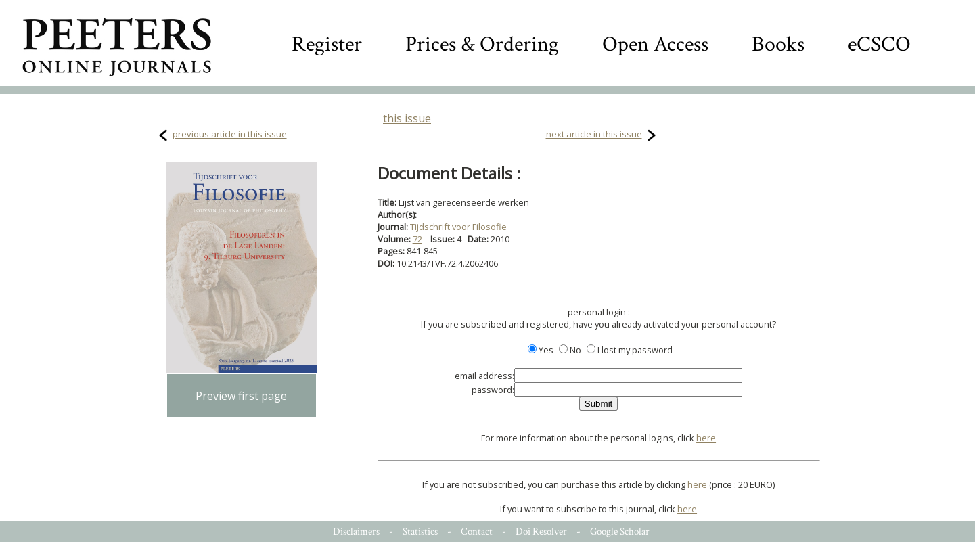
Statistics (420, 531)
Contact (477, 531)
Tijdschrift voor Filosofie (458, 227)
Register (327, 44)
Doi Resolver (541, 531)
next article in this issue (594, 134)
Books (778, 44)
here (706, 438)
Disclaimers (356, 531)
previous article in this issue (230, 134)
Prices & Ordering (482, 44)
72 (417, 239)
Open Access (655, 44)
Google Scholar (620, 531)
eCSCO (879, 44)
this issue (407, 118)
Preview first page (241, 395)
